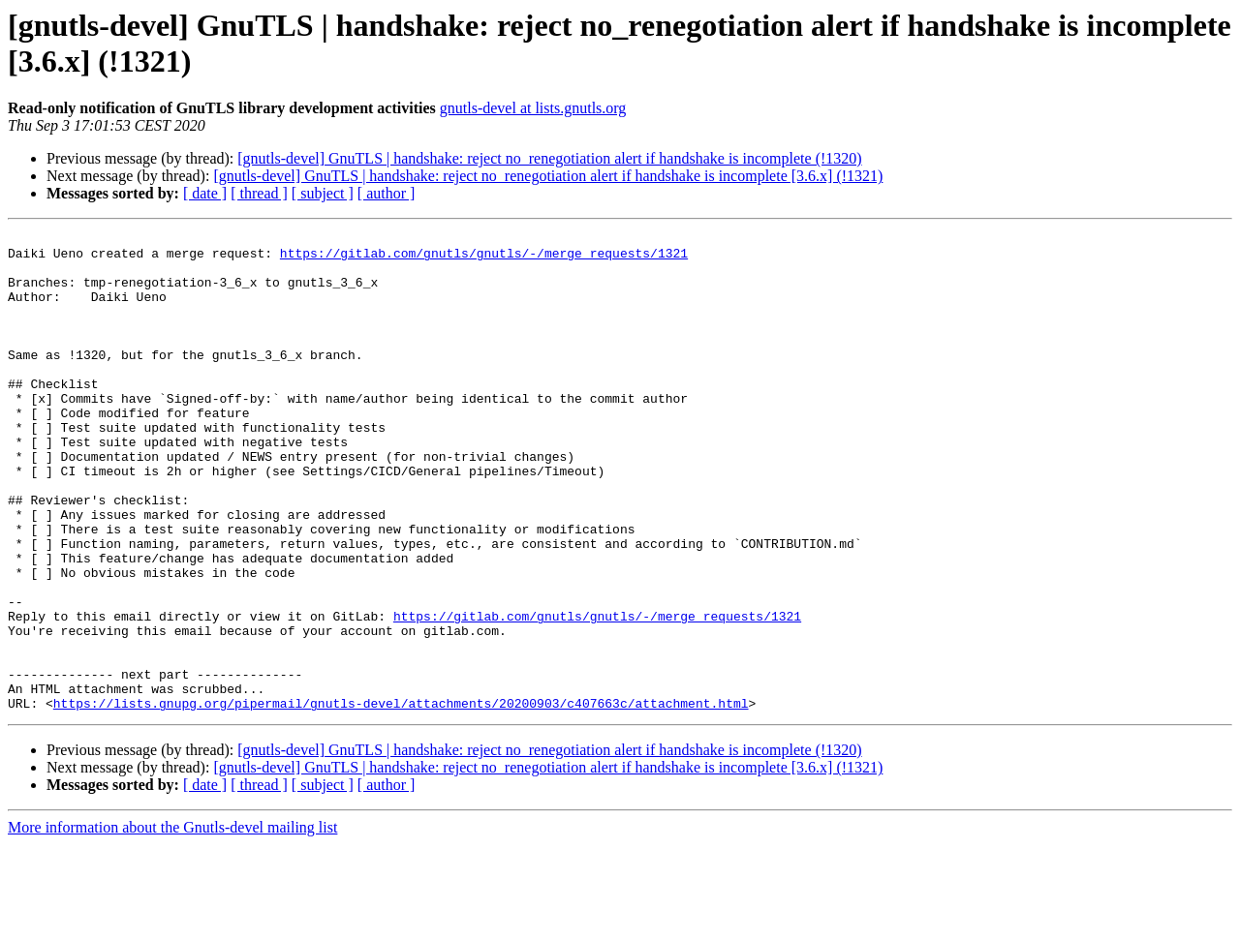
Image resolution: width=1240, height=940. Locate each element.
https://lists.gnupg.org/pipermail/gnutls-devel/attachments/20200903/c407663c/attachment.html (401, 798)
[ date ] (205, 193)
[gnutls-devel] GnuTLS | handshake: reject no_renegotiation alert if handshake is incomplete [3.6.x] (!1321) (548, 175)
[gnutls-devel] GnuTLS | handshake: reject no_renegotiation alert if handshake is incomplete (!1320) (549, 158)
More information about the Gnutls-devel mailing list (172, 923)
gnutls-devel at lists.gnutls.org (533, 108)
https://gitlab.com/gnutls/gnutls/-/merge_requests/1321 (484, 258)
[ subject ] (323, 193)
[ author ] (386, 193)
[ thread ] (259, 193)
